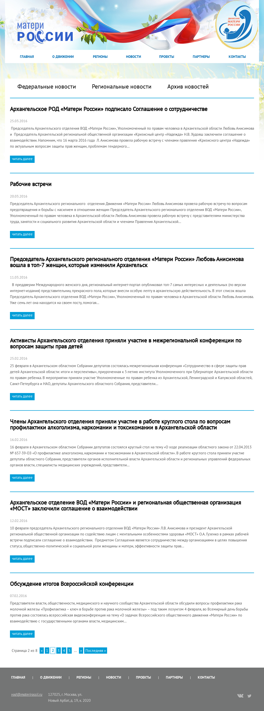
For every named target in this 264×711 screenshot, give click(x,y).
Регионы (100, 56)
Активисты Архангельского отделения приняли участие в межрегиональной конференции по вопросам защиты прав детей (125, 343)
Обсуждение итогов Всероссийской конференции (71, 583)
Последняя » (95, 650)
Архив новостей (188, 86)
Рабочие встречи (31, 184)
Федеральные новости (46, 86)
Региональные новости (121, 86)
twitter (250, 695)
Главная (27, 56)
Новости (133, 56)
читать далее (22, 158)
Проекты (166, 56)
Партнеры (201, 56)
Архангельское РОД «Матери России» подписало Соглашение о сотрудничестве (108, 108)
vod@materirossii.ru (26, 694)
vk (240, 696)
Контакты (237, 56)
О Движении (63, 56)
